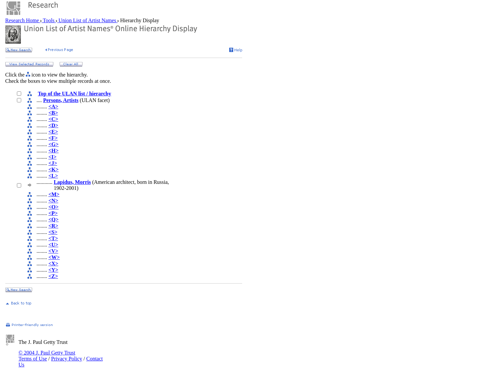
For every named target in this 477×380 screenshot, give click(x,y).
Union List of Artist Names (87, 20)
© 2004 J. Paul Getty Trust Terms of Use (47, 355)
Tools (49, 20)
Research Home (22, 20)
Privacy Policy (66, 358)
